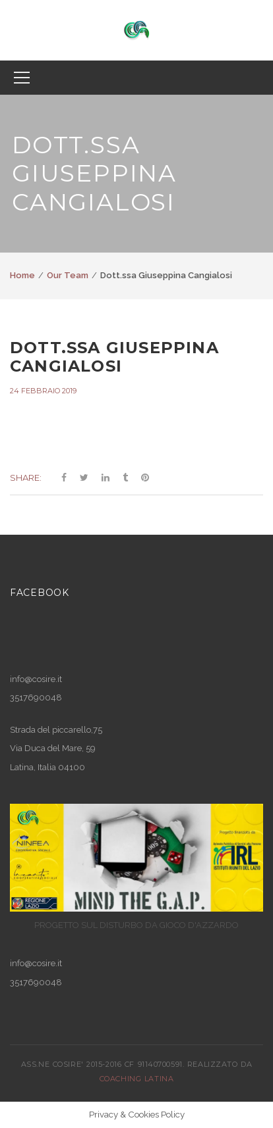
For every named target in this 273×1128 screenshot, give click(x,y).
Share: (26, 477)
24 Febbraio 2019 (43, 390)
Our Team (67, 275)
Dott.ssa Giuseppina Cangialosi (114, 357)
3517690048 (36, 982)
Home (22, 275)
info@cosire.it (36, 679)
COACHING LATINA (136, 1078)
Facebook (39, 593)
